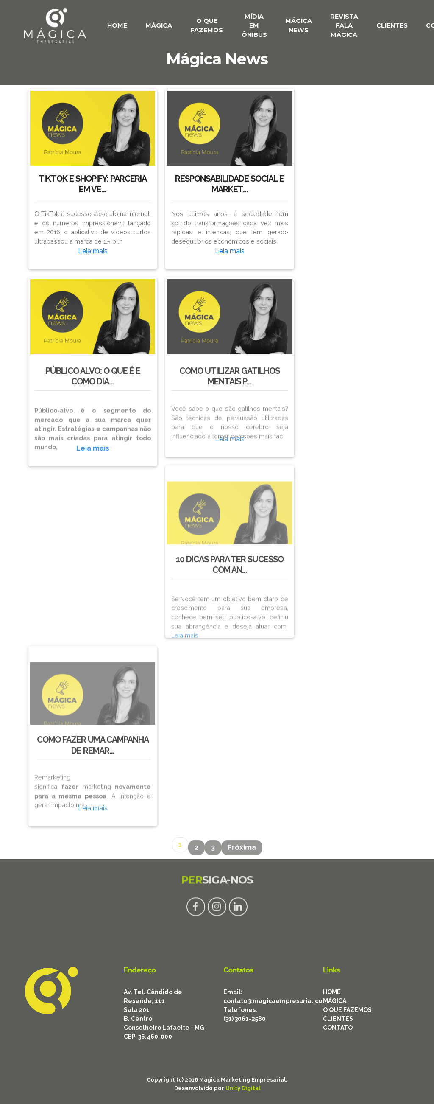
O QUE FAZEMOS (206, 25)
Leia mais (93, 251)
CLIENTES (392, 25)
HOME (117, 25)
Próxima (242, 852)
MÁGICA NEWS (298, 25)
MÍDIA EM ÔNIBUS (254, 26)
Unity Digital (242, 1088)
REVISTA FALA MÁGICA (344, 26)
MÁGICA (158, 25)
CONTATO (338, 1027)
